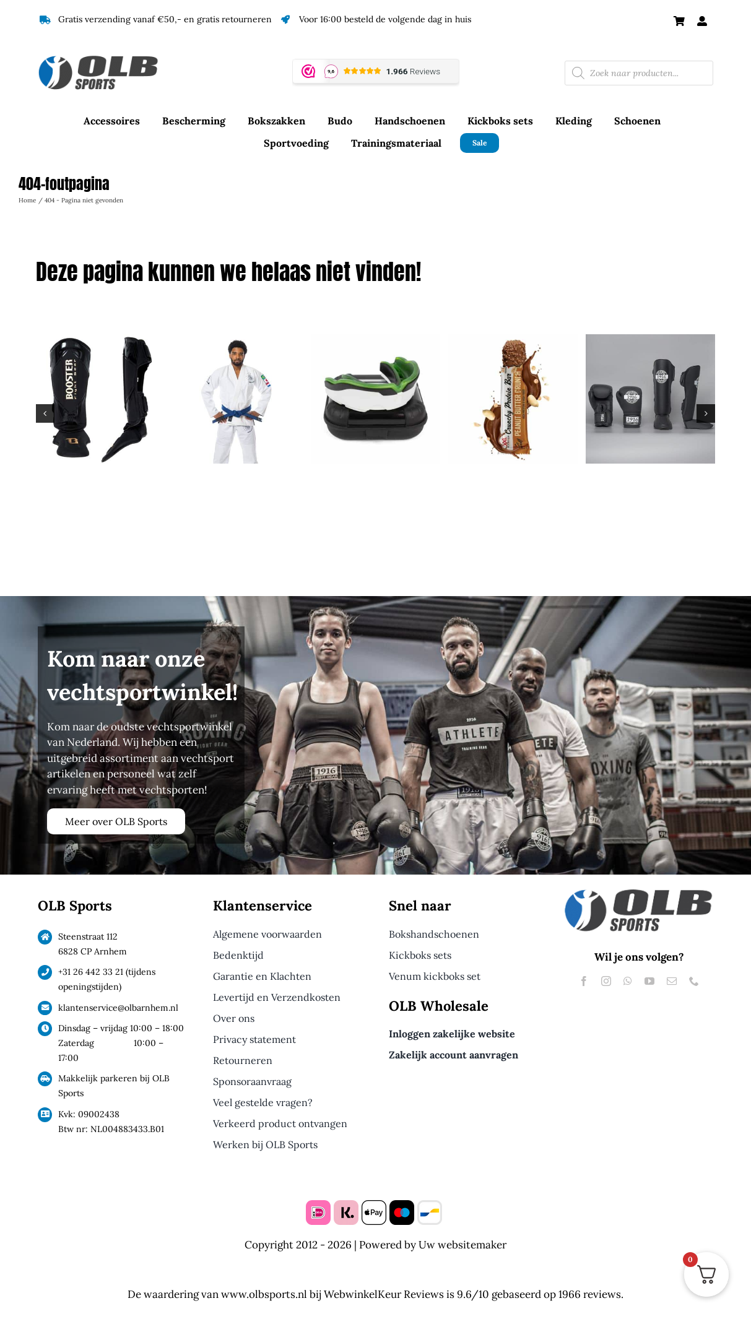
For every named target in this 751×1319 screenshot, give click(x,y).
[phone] (694, 981)
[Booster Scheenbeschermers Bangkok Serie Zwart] (100, 341)
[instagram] (606, 981)
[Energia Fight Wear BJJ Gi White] (238, 341)
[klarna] (346, 1205)
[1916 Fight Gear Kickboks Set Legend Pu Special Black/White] (650, 341)
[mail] (672, 981)
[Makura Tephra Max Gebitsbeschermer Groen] (375, 341)
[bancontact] (429, 1205)
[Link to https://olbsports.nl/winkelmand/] (679, 21)
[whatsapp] (627, 981)
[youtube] (649, 981)
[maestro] (401, 1205)
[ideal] (318, 1205)
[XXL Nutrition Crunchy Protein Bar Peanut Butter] (513, 341)
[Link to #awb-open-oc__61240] (702, 21)
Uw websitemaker (462, 1245)
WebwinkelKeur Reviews (384, 1294)
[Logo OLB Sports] (112, 57)
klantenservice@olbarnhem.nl (118, 1007)
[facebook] (584, 981)
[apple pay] (374, 1205)
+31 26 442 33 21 (90, 971)
